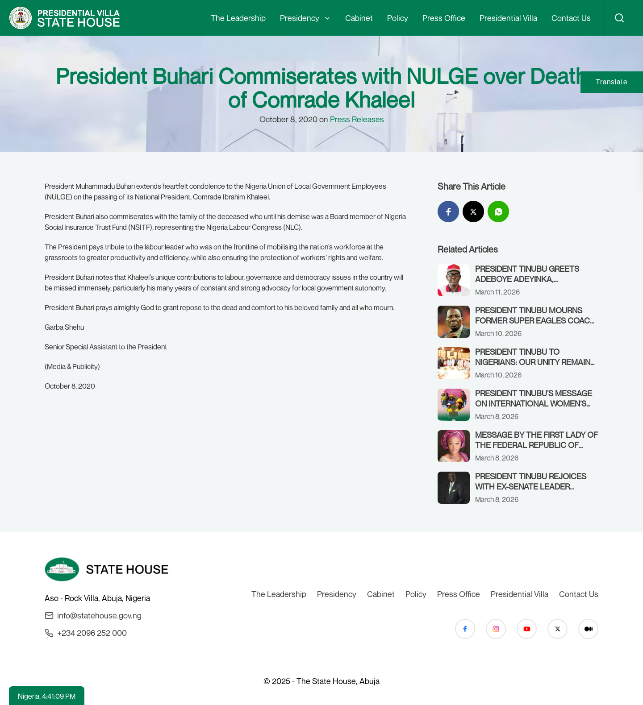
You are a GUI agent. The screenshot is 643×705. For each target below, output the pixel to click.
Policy (397, 18)
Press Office (443, 18)
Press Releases (357, 119)
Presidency (299, 18)
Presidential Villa (508, 18)
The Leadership (238, 18)
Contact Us (571, 18)
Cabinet (359, 18)
